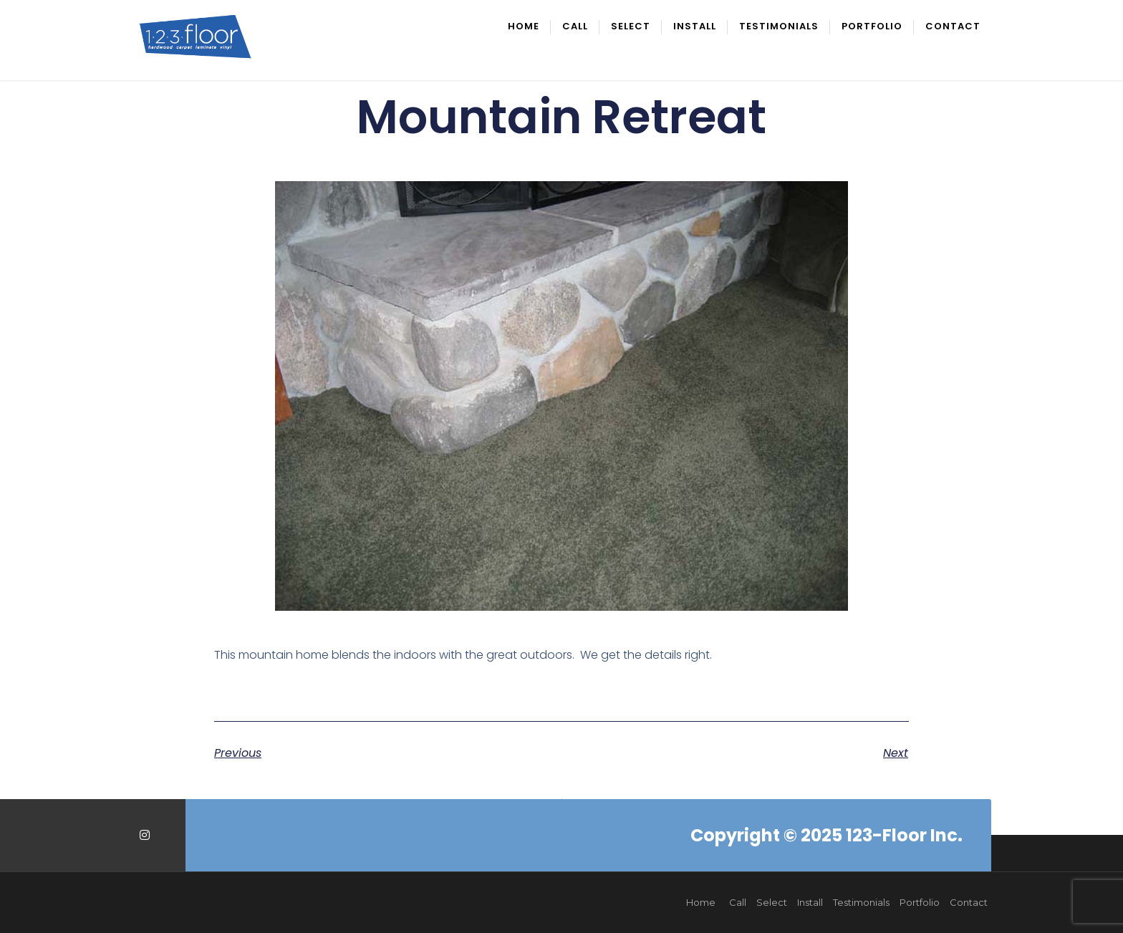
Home (523, 27)
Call (575, 27)
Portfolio (872, 27)
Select (630, 27)
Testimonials (779, 27)
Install (694, 27)
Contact (952, 27)
